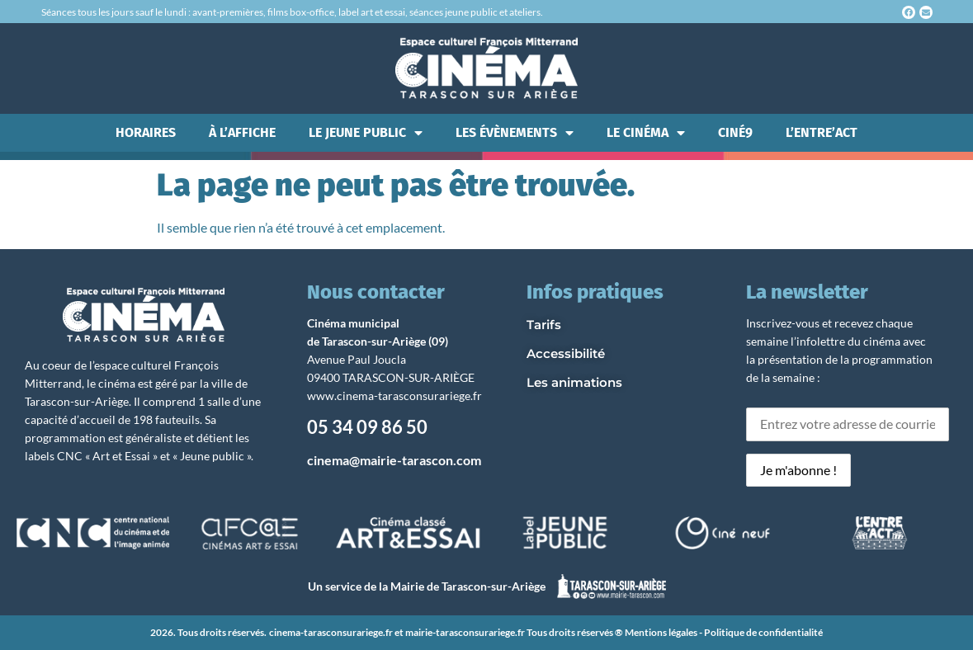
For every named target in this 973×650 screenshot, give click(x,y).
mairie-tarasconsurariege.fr (465, 632)
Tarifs (544, 324)
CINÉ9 (735, 132)
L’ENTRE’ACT (821, 132)
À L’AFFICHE (242, 132)
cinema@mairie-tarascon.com (394, 460)
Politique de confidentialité (763, 632)
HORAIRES (146, 132)
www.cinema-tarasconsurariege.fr (394, 396)
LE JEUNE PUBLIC (366, 133)
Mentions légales (661, 632)
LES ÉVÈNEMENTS (515, 133)
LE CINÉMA (646, 133)
